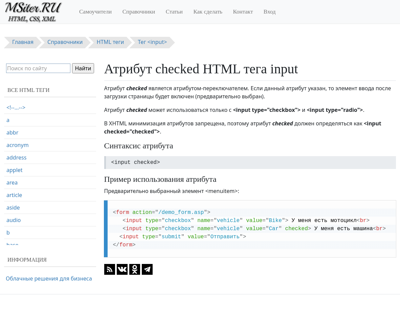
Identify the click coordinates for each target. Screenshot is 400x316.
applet (14, 170)
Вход (270, 11)
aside (13, 207)
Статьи (174, 11)
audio (13, 220)
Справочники (139, 11)
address (16, 157)
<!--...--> (15, 107)
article (14, 195)
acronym (17, 145)
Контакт (243, 11)
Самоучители (95, 11)
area (12, 182)
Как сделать (207, 11)
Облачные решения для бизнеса (49, 278)
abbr (12, 132)
